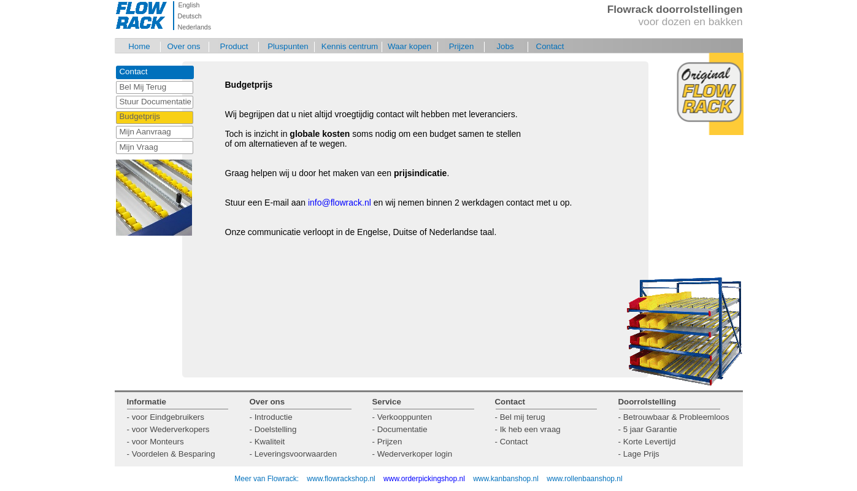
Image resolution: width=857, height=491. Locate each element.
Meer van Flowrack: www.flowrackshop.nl (304, 478)
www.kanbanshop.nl (506, 478)
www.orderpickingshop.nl (425, 478)
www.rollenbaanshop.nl (584, 478)
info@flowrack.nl (339, 202)
